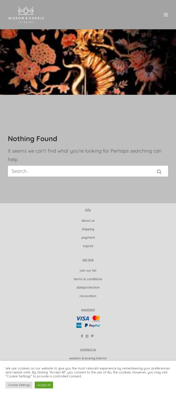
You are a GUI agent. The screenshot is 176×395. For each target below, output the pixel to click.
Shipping (88, 229)
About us (88, 220)
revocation (88, 296)
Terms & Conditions (88, 279)
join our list (88, 270)
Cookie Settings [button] (19, 385)
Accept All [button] (43, 385)
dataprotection (88, 287)
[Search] (88, 171)
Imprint (88, 246)
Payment (88, 237)
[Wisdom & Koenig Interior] (26, 15)
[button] (166, 14)
